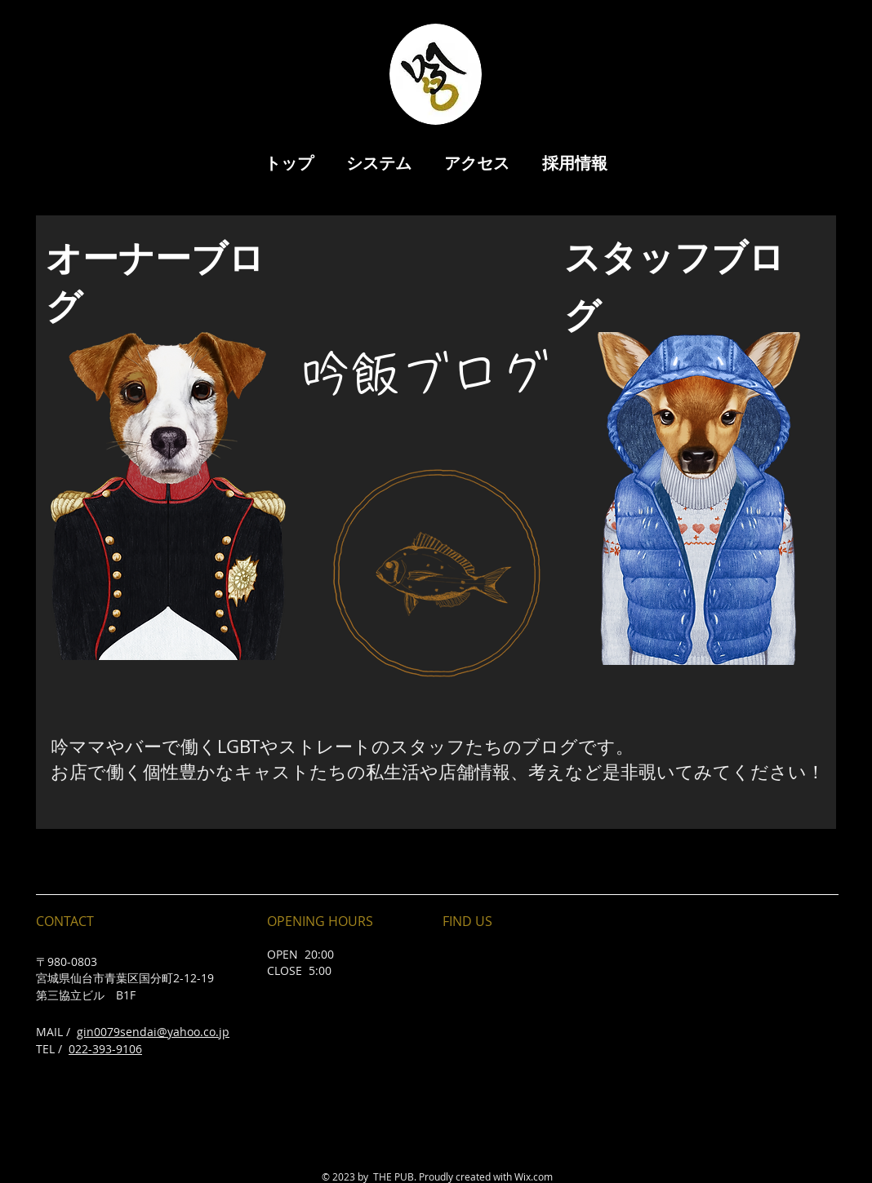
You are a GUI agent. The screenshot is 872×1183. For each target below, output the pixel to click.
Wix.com (533, 1176)
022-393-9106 (105, 1049)
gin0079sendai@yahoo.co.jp (153, 1031)
